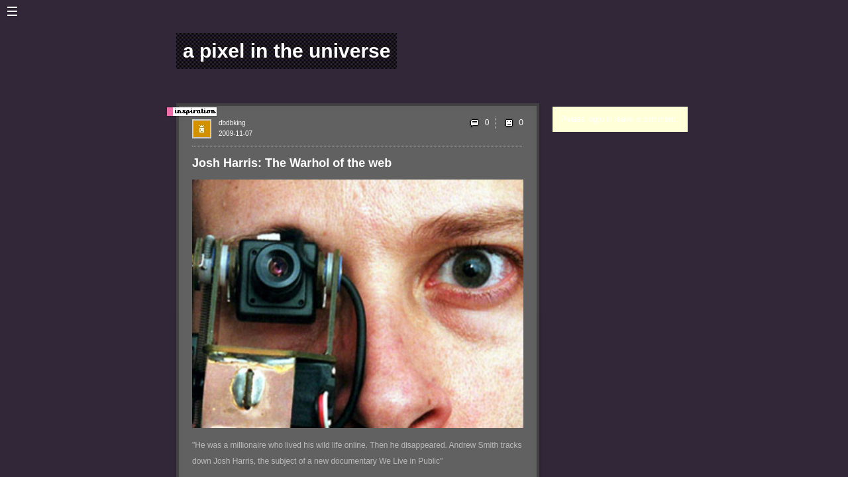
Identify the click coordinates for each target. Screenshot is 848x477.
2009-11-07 (235, 133)
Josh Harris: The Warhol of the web (292, 163)
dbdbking (232, 123)
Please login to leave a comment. (619, 119)
